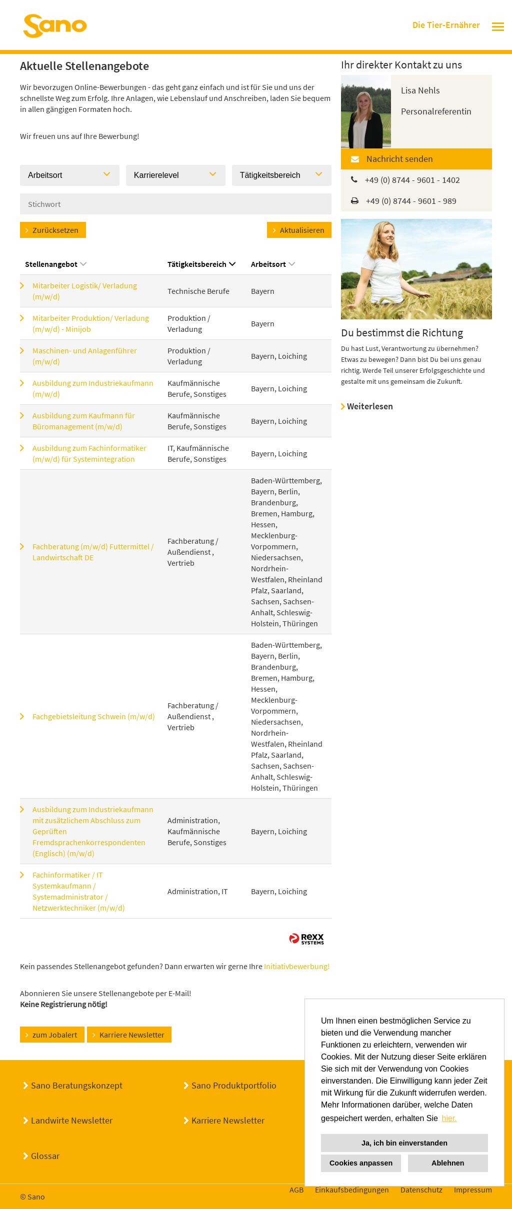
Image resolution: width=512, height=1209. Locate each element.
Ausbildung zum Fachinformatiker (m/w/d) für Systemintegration (89, 453)
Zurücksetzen (55, 230)
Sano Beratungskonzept (76, 1085)
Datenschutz (421, 1190)
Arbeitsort (273, 264)
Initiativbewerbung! (297, 966)
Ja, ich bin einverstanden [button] (405, 1143)
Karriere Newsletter (132, 1035)
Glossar (45, 1156)
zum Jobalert (54, 1035)
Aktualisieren (302, 230)
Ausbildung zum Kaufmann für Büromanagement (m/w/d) (83, 420)
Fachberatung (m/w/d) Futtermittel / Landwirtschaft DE (93, 551)
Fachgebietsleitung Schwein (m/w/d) (93, 716)
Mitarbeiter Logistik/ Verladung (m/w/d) (84, 290)
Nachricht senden (399, 158)
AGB (297, 1190)
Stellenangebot (55, 264)
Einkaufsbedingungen (352, 1190)
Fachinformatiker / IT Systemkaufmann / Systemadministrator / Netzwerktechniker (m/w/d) (78, 891)
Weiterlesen (370, 406)
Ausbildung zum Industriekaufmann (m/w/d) (93, 388)
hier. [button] (449, 1118)
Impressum (473, 1190)
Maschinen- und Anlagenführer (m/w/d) (84, 355)
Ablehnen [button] (448, 1163)
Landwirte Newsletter (71, 1120)
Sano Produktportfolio (234, 1085)
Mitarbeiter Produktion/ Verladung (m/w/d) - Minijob (90, 323)
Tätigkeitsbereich (202, 264)
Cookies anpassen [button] (361, 1163)
